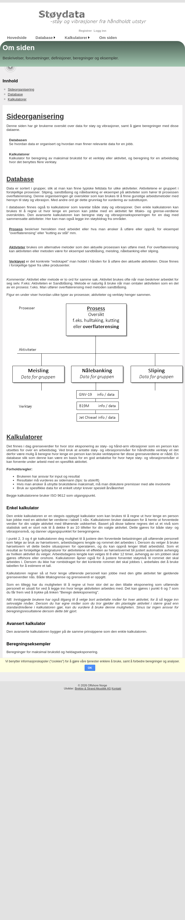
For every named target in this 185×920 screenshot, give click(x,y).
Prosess (16, 229)
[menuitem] (17, 37)
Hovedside (17, 37)
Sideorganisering (21, 89)
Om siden (108, 37)
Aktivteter (17, 247)
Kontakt (116, 688)
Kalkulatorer (76, 37)
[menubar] (62, 37)
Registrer (85, 30)
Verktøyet (17, 261)
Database (44, 37)
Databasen (18, 140)
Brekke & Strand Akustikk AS (93, 688)
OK (90, 667)
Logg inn (100, 30)
